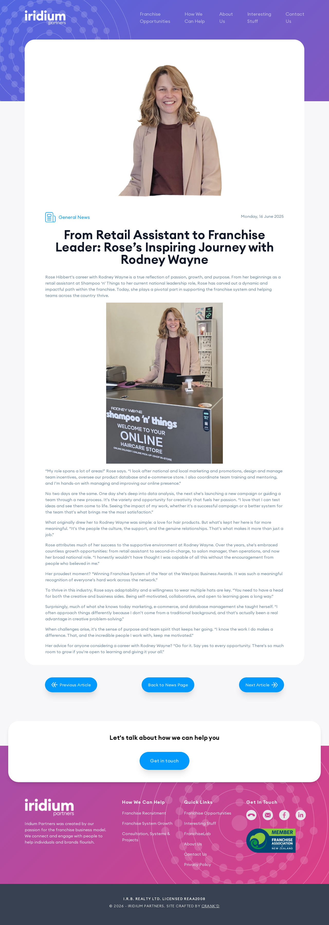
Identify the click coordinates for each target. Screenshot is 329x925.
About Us (226, 17)
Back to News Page (168, 684)
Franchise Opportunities (155, 17)
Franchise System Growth (147, 823)
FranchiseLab (197, 833)
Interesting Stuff (259, 17)
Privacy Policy (197, 864)
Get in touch (164, 761)
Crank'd (211, 906)
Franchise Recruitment (144, 813)
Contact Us (295, 17)
